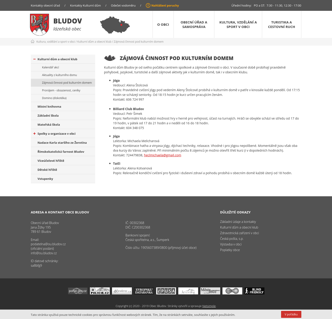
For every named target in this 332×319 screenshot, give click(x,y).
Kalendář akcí (50, 67)
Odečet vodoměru (123, 5)
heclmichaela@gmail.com (162, 155)
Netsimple (209, 306)
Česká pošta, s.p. (232, 238)
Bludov (67, 20)
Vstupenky (45, 179)
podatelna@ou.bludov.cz (48, 244)
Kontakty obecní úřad (45, 5)
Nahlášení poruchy (165, 5)
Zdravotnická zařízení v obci (239, 233)
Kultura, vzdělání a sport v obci (238, 24)
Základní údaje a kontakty (238, 222)
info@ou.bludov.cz (44, 253)
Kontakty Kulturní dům (85, 5)
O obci (163, 24)
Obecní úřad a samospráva (194, 24)
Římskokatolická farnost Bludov (61, 152)
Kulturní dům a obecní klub (94, 42)
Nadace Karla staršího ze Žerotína (62, 143)
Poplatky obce (230, 250)
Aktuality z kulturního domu (59, 75)
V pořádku (291, 314)
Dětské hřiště (47, 170)
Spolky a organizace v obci (54, 134)
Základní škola (48, 115)
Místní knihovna (49, 106)
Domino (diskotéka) (54, 98)
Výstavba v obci (231, 244)
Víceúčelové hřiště (51, 161)
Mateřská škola (49, 125)
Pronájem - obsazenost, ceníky (61, 90)
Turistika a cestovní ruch (281, 24)
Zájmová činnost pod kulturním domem (139, 42)
